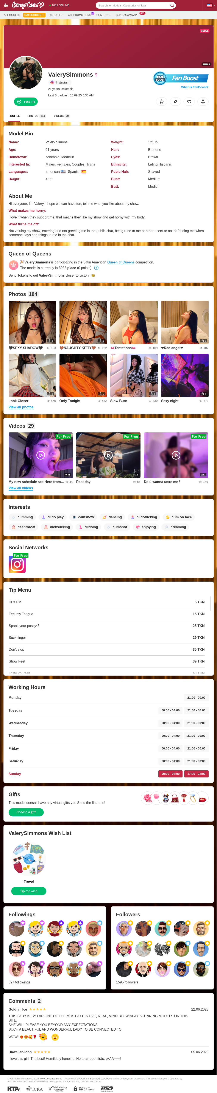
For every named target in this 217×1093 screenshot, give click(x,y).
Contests (104, 15)
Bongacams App (128, 15)
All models (12, 15)
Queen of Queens (120, 262)
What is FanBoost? (195, 87)
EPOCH (81, 1078)
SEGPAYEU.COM (99, 1078)
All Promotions (80, 15)
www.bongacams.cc (51, 1078)
